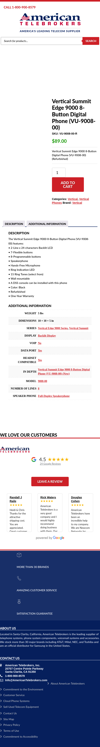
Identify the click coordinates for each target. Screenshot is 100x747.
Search (90, 41)
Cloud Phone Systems (15, 701)
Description (14, 223)
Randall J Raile (16, 499)
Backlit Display (47, 335)
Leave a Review (50, 481)
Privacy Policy (10, 724)
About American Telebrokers (66, 683)
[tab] (14, 224)
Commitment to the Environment (21, 689)
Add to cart (68, 184)
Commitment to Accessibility (19, 736)
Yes (40, 350)
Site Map (7, 719)
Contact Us (8, 713)
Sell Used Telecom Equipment (19, 706)
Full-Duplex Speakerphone (54, 396)
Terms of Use (9, 730)
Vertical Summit (78, 328)
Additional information (47, 223)
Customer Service (12, 695)
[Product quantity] (59, 172)
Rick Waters (48, 497)
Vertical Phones (39, 79)
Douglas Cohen (76, 499)
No (39, 343)
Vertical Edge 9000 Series (53, 328)
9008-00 (42, 381)
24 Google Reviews (50, 463)
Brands (13, 79)
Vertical (24, 79)
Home (3, 79)
